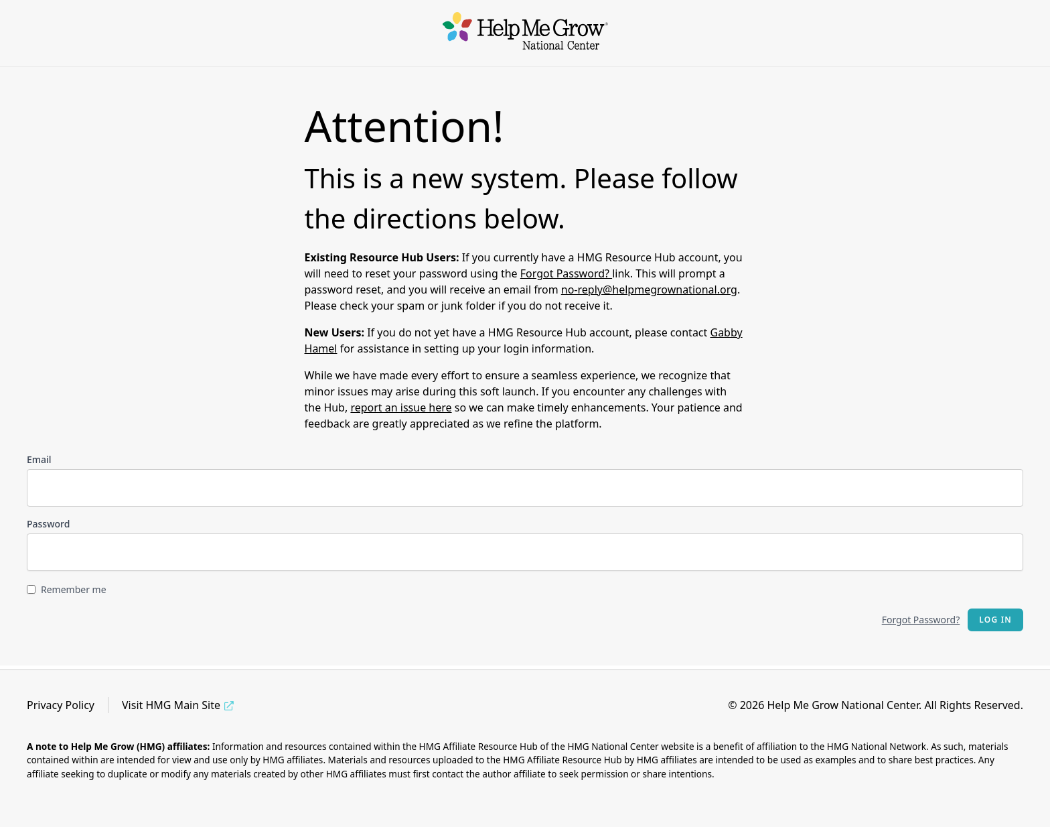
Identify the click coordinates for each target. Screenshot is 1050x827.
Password (48, 523)
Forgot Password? (566, 273)
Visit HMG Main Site (171, 705)
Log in (995, 619)
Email (39, 459)
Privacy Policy (60, 705)
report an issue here (400, 407)
